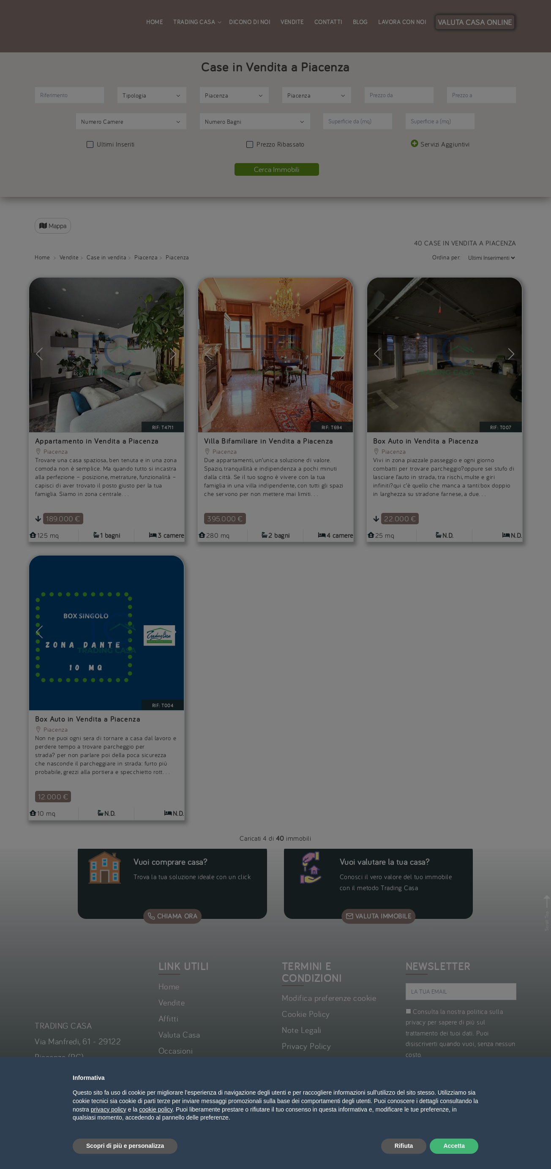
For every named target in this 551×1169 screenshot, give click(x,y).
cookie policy (155, 1109)
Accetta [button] (454, 1145)
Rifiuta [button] (404, 1145)
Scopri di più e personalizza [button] (125, 1145)
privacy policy (108, 1109)
